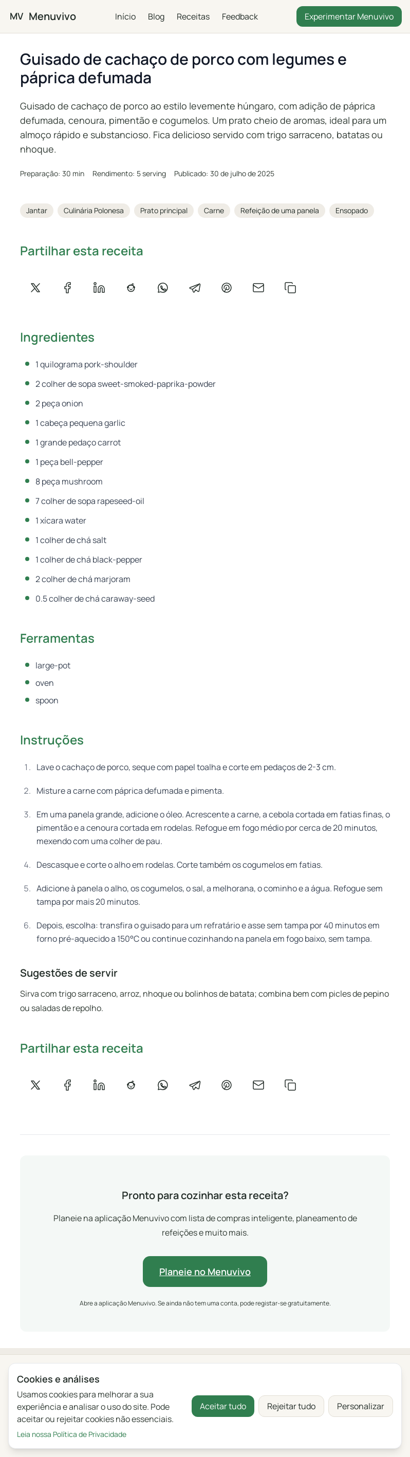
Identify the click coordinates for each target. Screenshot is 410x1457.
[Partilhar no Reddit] (131, 287)
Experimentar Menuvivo (349, 16)
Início (125, 16)
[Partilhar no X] (35, 287)
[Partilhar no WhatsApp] (163, 287)
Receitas (192, 16)
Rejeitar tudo (291, 1406)
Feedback (239, 16)
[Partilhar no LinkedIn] (99, 287)
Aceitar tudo (223, 1406)
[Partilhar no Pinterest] (226, 287)
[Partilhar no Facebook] (67, 287)
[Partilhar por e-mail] (258, 287)
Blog (155, 16)
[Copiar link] (290, 287)
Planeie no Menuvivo (205, 1271)
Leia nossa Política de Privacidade (71, 1434)
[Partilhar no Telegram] (194, 287)
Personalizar (360, 1406)
